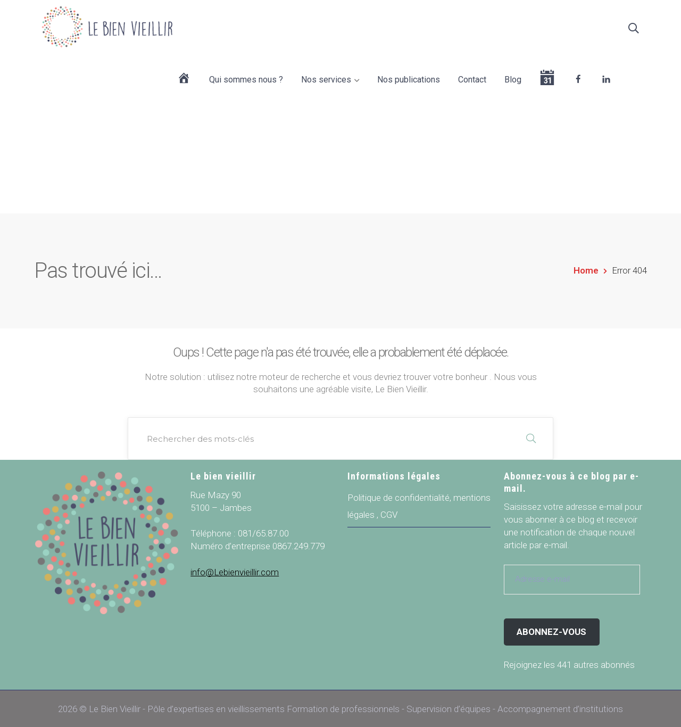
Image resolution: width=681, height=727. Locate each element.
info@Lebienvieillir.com (234, 570)
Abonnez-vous (551, 629)
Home (586, 268)
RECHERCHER (531, 437)
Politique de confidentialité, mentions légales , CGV (419, 504)
